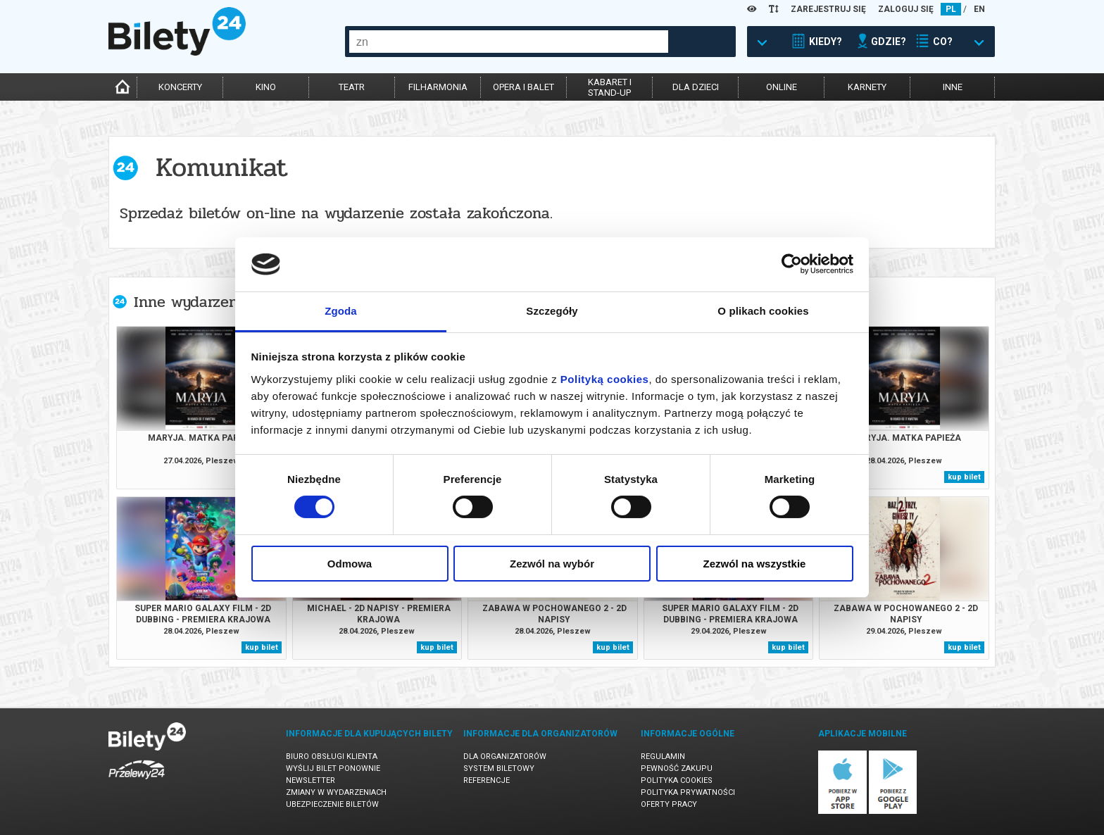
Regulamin (663, 756)
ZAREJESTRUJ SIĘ (828, 9)
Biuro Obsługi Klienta (331, 756)
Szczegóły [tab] (551, 311)
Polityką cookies (604, 379)
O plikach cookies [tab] (762, 311)
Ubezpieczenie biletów (332, 804)
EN (979, 9)
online (781, 87)
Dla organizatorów (504, 756)
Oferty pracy (669, 804)
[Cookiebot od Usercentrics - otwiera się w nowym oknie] (791, 264)
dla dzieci (695, 87)
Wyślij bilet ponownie (333, 768)
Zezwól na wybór (552, 564)
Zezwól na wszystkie (754, 564)
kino (266, 87)
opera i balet (523, 87)
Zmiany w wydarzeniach (336, 792)
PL (951, 9)
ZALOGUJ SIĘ (906, 9)
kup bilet (964, 477)
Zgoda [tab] (341, 311)
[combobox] (508, 41)
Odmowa (349, 564)
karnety (867, 87)
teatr (352, 87)
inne (952, 87)
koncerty (180, 87)
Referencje (486, 780)
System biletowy (498, 768)
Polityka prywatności (688, 792)
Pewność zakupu (677, 768)
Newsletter (310, 780)
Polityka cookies (677, 780)
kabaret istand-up (610, 87)
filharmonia (438, 87)
